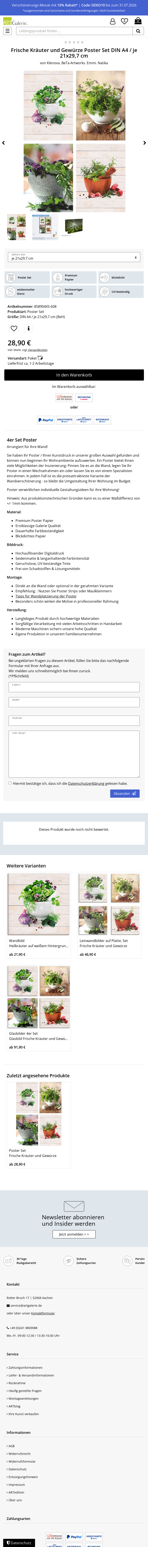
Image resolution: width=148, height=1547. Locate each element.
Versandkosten (37, 350)
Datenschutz (17, 1469)
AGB (11, 1446)
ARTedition (15, 1492)
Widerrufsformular (21, 1461)
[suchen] (138, 31)
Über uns (14, 1500)
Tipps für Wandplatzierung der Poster (46, 596)
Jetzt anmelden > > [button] (74, 1234)
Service (12, 1354)
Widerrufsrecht (19, 1454)
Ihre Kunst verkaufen (23, 1414)
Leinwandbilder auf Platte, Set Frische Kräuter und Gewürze (104, 943)
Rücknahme (16, 1383)
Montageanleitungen (23, 1398)
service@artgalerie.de (26, 1305)
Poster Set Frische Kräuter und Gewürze (32, 1153)
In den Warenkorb (74, 375)
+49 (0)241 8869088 (23, 1328)
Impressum (16, 1485)
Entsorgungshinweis (22, 1477)
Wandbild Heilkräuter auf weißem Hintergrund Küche (39, 943)
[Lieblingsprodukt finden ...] (74, 31)
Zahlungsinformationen (25, 1368)
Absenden (125, 793)
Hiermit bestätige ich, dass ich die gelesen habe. (70, 783)
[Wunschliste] (124, 20)
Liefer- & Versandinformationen (30, 1375)
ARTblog (13, 1406)
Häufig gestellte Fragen (24, 1391)
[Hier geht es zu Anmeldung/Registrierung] (113, 21)
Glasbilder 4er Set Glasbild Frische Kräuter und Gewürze (39, 1036)
